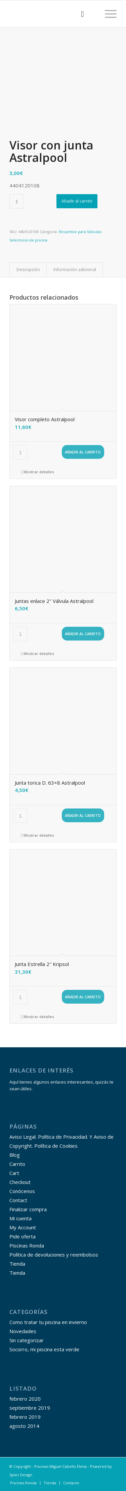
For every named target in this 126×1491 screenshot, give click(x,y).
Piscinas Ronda (26, 1245)
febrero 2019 (25, 1416)
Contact (18, 1200)
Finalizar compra (28, 1209)
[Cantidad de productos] (16, 201)
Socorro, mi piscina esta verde (44, 1349)
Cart (14, 1173)
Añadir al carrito (76, 201)
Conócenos (22, 1191)
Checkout (20, 1182)
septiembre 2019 (29, 1407)
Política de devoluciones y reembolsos (53, 1254)
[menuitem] (79, 13)
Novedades (22, 1331)
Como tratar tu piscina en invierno (48, 1322)
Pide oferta (22, 1236)
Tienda (17, 1263)
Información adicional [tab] (74, 269)
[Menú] (107, 13)
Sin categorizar (26, 1340)
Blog (14, 1154)
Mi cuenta (20, 1218)
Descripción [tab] (28, 269)
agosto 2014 (24, 1425)
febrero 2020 (25, 1398)
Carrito (17, 1163)
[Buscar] (79, 13)
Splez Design (20, 1474)
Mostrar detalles (37, 472)
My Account (22, 1227)
